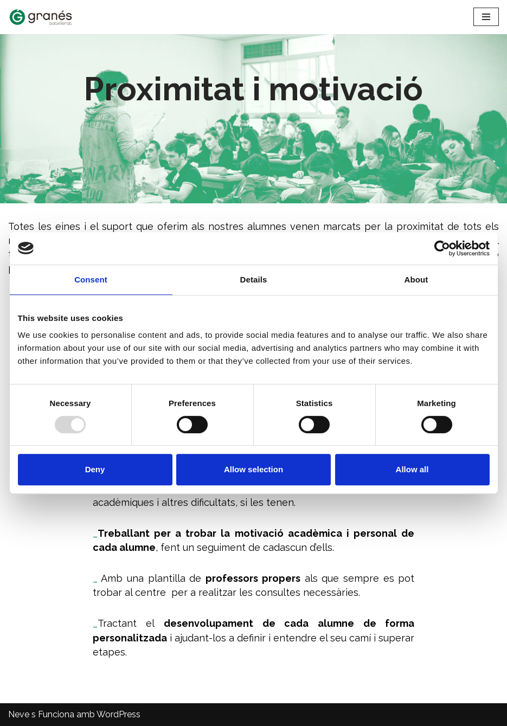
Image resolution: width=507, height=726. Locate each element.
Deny (95, 469)
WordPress (118, 714)
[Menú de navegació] (486, 17)
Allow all (412, 469)
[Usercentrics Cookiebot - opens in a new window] (442, 248)
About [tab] (416, 279)
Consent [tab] (90, 279)
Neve (18, 714)
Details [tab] (253, 279)
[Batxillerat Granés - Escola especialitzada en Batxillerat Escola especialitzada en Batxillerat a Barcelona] (40, 17)
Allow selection (253, 469)
